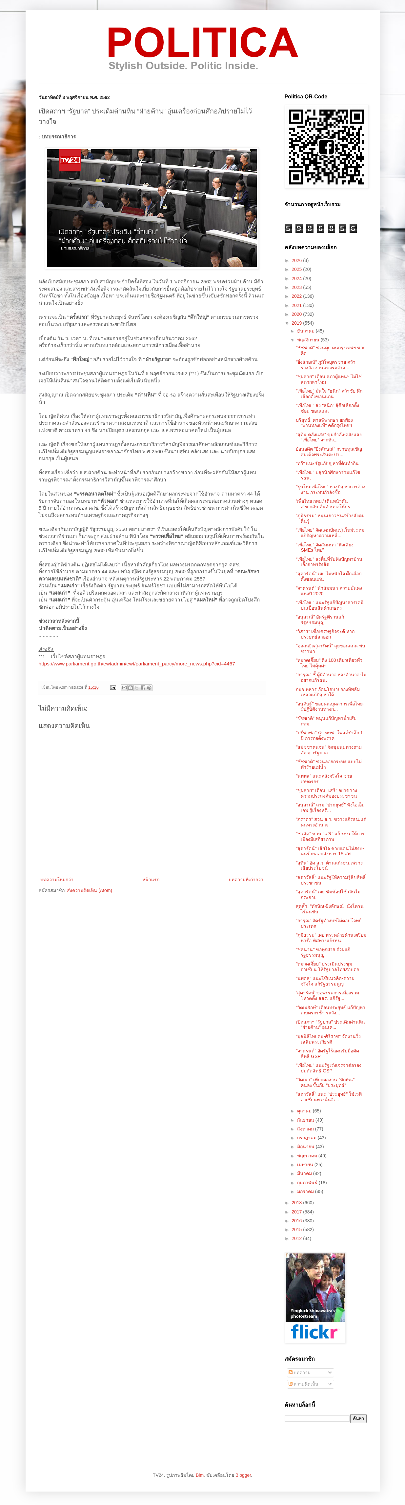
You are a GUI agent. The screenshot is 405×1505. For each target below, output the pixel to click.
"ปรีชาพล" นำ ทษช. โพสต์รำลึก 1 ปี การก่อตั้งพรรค (329, 735)
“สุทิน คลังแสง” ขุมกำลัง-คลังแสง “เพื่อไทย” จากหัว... (329, 437)
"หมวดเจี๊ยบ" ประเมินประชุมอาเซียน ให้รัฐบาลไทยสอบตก (327, 966)
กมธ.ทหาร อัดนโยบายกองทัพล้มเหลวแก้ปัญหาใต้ (328, 692)
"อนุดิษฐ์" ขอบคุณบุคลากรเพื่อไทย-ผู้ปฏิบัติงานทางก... (330, 706)
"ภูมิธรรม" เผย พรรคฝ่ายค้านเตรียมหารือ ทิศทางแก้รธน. (331, 937)
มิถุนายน (306, 1146)
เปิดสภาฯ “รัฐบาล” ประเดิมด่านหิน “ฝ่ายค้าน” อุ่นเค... (330, 1024)
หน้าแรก (150, 879)
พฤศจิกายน (309, 339)
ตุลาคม (305, 1110)
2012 (297, 1238)
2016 (297, 1220)
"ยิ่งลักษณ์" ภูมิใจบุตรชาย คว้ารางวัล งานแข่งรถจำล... (325, 364)
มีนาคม (305, 1173)
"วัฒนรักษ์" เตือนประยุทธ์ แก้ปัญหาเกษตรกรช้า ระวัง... (330, 1010)
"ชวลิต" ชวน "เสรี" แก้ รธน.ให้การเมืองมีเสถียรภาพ (330, 836)
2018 (297, 1202)
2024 (297, 278)
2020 (297, 314)
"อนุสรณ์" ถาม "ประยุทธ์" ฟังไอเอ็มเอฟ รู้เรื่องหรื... (330, 807)
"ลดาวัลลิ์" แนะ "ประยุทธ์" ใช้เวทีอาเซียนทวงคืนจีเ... (329, 1096)
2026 (297, 260)
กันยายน (306, 1120)
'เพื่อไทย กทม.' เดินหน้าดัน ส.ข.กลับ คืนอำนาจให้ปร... (325, 503)
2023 (297, 287)
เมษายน (305, 1164)
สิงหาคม (306, 1128)
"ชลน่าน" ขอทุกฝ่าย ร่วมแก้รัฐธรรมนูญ (323, 952)
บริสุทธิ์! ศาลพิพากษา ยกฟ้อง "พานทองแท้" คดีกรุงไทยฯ (324, 422)
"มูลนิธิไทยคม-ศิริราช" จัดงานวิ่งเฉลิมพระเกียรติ (328, 1039)
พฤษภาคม (307, 1155)
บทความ (300, 1372)
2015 (297, 1229)
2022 (297, 296)
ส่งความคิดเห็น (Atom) (89, 890)
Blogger (243, 1475)
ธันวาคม (306, 331)
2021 (297, 305)
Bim (200, 1475)
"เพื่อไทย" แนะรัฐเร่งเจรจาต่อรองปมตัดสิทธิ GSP (328, 1068)
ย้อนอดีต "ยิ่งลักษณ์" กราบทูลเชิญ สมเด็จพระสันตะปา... (329, 451)
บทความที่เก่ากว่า (246, 879)
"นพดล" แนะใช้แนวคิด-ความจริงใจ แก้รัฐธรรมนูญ (325, 981)
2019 (297, 323)
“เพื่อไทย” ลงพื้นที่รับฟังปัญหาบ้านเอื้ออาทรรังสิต (329, 562)
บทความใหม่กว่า (56, 879)
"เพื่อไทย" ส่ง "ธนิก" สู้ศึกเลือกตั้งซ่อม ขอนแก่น (327, 408)
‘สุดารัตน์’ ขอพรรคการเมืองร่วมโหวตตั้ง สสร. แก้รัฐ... (327, 995)
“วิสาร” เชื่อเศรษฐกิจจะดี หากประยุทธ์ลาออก (325, 634)
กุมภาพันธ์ (308, 1182)
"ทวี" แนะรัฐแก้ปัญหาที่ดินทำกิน (327, 463)
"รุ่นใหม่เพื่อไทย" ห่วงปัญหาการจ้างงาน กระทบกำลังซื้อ (330, 489)
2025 (297, 269)
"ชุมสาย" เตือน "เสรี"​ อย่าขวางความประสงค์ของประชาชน (326, 793)
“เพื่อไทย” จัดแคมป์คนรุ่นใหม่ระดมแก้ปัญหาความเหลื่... (330, 532)
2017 (297, 1211)
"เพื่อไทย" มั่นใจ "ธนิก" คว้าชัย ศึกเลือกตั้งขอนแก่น (329, 393)
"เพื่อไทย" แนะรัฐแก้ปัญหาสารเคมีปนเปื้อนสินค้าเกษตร (329, 605)
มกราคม (306, 1191)
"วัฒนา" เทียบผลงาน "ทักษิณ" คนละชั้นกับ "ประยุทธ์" (325, 1082)
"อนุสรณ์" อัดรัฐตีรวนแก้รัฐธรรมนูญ (320, 619)
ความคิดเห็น (304, 1384)
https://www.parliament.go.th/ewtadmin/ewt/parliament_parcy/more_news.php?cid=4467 (137, 663)
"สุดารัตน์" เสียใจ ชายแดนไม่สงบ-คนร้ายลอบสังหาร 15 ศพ (330, 851)
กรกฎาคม (307, 1137)
